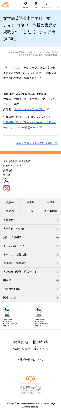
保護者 (10, 211)
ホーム (7, 52)
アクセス (36, 7)
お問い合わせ (46, 7)
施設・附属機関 (12, 237)
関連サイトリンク (12, 166)
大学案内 (8, 220)
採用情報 (7, 170)
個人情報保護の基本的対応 (17, 161)
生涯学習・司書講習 (15, 263)
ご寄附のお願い (12, 288)
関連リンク (9, 297)
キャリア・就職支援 (15, 254)
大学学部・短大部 (13, 228)
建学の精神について (31, 359)
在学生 (30, 202)
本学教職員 (50, 211)
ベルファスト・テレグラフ (29, 109)
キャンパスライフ (13, 246)
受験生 (10, 202)
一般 (30, 211)
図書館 (7, 280)
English (25, 7)
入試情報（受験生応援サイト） (21, 271)
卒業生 (51, 202)
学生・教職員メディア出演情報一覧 (37, 143)
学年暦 (6, 175)
